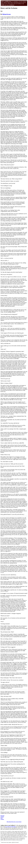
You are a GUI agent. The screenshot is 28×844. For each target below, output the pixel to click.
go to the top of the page (10, 826)
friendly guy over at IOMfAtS (7, 5)
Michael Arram (6, 14)
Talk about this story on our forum (14, 821)
